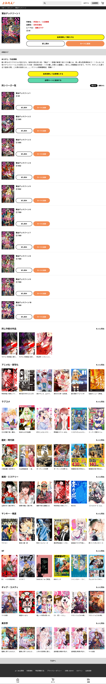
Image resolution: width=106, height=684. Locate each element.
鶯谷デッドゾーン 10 (23, 302)
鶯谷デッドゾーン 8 (23, 256)
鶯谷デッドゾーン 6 (23, 209)
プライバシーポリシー (54, 671)
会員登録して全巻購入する (53, 74)
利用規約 (29, 671)
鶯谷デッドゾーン (20, 8)
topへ (53, 661)
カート (53, 682)
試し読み (45, 44)
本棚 (88, 682)
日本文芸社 (37, 25)
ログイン (86, 3)
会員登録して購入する (65, 37)
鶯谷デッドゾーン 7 (23, 233)
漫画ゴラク (39, 28)
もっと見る (100, 329)
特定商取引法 (39, 671)
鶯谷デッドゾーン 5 (23, 186)
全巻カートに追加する (53, 80)
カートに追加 (85, 44)
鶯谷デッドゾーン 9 (23, 279)
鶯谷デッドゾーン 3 (23, 140)
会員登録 (95, 3)
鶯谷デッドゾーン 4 (23, 163)
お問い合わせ (69, 671)
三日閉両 (45, 22)
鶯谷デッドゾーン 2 (23, 116)
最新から (101, 85)
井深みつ (36, 22)
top (3, 8)
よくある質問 (19, 671)
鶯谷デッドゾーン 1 (23, 93)
